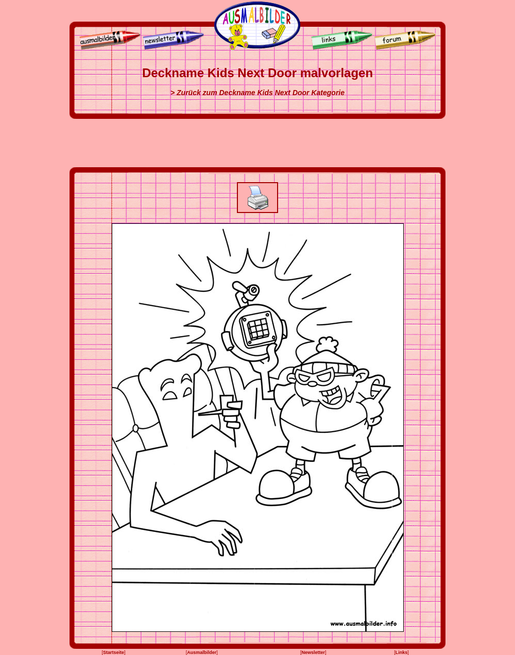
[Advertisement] (257, 143)
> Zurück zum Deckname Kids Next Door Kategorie (257, 92)
